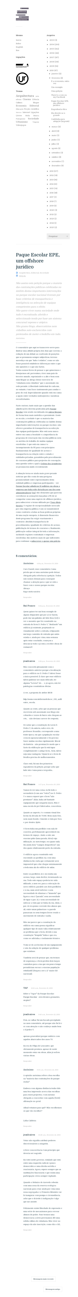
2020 (52, 210)
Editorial (34, 106)
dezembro (56, 166)
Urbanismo (22, 122)
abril (54, 131)
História (19, 112)
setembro (56, 153)
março (55, 127)
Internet (26, 112)
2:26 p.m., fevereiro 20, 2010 (49, 661)
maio (54, 135)
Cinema (27, 99)
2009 (52, 66)
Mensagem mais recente (43, 1279)
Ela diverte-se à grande (58, 114)
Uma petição (56, 91)
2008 (52, 62)
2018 (52, 201)
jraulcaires (29, 661)
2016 (52, 193)
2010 (52, 70)
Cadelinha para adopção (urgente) (60, 120)
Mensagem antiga (53, 1289)
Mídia (27, 116)
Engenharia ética (59, 109)
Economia (21, 106)
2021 (52, 214)
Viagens (36, 122)
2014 (52, 184)
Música (36, 116)
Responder (27, 597)
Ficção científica (31, 109)
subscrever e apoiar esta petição (45, 541)
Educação (19, 109)
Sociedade (33, 118)
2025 (52, 227)
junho (54, 140)
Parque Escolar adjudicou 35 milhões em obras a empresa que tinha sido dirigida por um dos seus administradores (38, 489)
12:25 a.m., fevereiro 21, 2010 (42, 988)
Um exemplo (57, 87)
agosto (55, 148)
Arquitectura (25, 95)
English (19, 47)
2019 (52, 206)
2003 (52, 40)
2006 (52, 53)
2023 (52, 219)
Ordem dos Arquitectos (51, 464)
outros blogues (55, 412)
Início (18, 40)
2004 (52, 44)
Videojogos (21, 125)
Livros (19, 116)
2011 (52, 171)
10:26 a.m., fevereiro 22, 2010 (49, 1135)
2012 (52, 175)
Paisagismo (20, 119)
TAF (25, 988)
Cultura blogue (27, 103)
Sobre (18, 44)
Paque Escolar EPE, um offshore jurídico (60, 103)
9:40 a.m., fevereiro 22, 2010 (49, 1014)
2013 (52, 180)
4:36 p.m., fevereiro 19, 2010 (47, 563)
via (33, 493)
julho (54, 144)
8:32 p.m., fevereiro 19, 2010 (49, 606)
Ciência (35, 99)
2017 (52, 197)
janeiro (55, 74)
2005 (52, 49)
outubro (55, 157)
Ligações (35, 112)
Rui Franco (29, 606)
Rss (17, 50)
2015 (52, 188)
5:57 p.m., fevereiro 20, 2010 (49, 784)
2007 (52, 57)
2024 (52, 223)
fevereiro (56, 78)
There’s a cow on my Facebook (59, 96)
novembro (56, 161)
